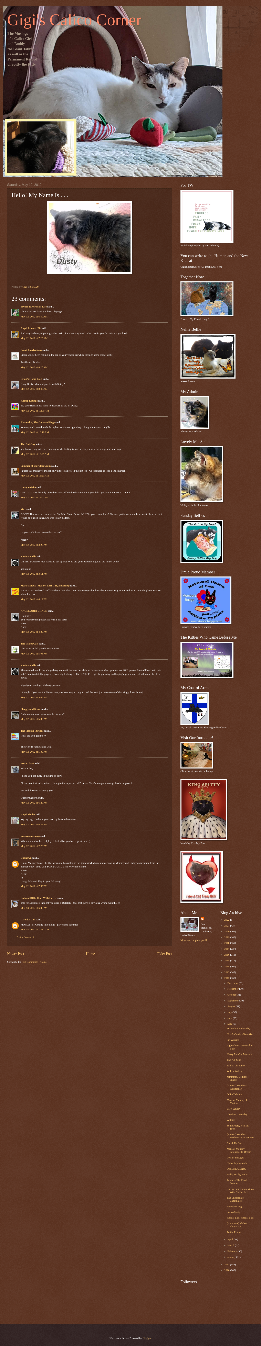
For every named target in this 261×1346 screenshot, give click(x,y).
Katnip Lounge (29, 400)
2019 (227, 937)
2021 (227, 925)
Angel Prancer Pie (31, 328)
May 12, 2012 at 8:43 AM (34, 389)
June (230, 1018)
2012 (227, 978)
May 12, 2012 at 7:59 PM (34, 886)
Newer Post (15, 954)
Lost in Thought (235, 1157)
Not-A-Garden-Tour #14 (239, 1034)
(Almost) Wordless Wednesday (237, 1087)
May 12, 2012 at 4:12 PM (34, 599)
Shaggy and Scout (31, 709)
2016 (227, 954)
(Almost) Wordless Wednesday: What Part (240, 1136)
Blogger (147, 1338)
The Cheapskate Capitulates (235, 1199)
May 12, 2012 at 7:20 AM (34, 338)
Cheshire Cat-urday (237, 1114)
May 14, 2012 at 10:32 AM (35, 929)
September (233, 1000)
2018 (227, 943)
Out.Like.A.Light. (236, 1168)
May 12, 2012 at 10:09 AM (35, 410)
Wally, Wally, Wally (237, 1174)
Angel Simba (28, 814)
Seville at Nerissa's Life (34, 306)
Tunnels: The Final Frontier (237, 1182)
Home (90, 954)
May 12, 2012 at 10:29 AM (35, 454)
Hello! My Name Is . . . (239, 1163)
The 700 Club (234, 1059)
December (233, 983)
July (229, 1012)
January (231, 1257)
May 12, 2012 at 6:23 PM (34, 824)
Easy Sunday (233, 1108)
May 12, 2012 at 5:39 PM (34, 751)
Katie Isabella (28, 556)
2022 (227, 919)
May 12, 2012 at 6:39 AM (34, 316)
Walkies (231, 1120)
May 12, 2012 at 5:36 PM (34, 719)
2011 (227, 1264)
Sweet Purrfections (31, 350)
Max (23, 509)
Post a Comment (25, 937)
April (230, 1239)
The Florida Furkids (32, 730)
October (232, 994)
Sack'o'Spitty (233, 1212)
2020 (227, 931)
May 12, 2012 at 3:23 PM (34, 544)
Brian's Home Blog (31, 379)
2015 (227, 960)
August (231, 1006)
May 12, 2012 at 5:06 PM (34, 697)
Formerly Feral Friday (238, 1028)
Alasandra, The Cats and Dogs (38, 422)
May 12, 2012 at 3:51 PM (34, 573)
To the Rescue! (234, 1232)
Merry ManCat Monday (239, 1054)
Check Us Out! (234, 1143)
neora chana (27, 763)
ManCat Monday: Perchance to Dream (239, 1150)
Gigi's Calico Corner (74, 20)
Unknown (26, 857)
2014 (227, 966)
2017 (227, 948)
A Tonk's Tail (28, 919)
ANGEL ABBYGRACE (34, 610)
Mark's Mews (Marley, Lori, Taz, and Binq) (45, 585)
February (232, 1251)
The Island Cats (29, 643)
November (233, 988)
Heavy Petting (234, 1206)
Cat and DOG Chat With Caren (38, 898)
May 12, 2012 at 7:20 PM (34, 846)
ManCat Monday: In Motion (237, 1101)
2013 (227, 972)
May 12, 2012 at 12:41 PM (35, 497)
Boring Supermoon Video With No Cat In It (240, 1190)
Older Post (164, 954)
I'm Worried (233, 1040)
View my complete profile (194, 940)
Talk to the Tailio (236, 1065)
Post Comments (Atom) (34, 962)
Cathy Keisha (28, 487)
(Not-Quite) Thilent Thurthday (237, 1225)
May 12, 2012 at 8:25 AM (34, 367)
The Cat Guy (28, 444)
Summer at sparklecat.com (36, 465)
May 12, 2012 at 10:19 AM (35, 432)
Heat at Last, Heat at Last (240, 1217)
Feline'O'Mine (234, 1094)
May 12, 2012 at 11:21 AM (35, 475)
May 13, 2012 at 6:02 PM (34, 908)
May (230, 1023)
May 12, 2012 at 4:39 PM (34, 631)
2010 (227, 1270)
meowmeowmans (30, 836)
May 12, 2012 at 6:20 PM (34, 802)
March (231, 1245)
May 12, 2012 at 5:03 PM (34, 653)
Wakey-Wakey (234, 1071)
